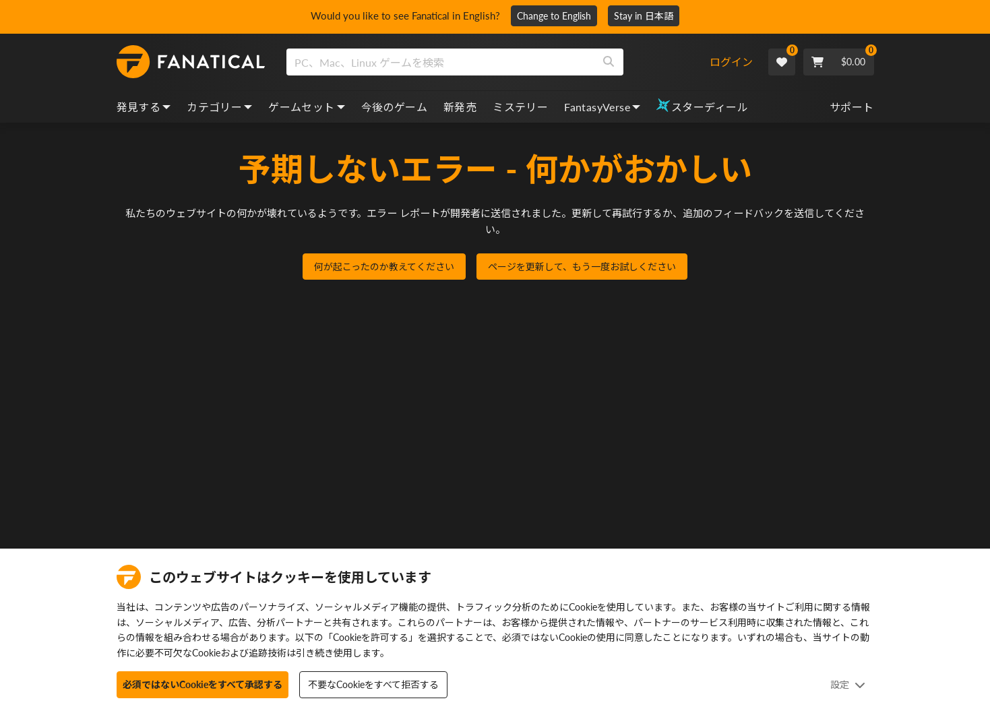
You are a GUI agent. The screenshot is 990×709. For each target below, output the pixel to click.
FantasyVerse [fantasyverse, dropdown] (602, 106)
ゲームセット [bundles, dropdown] (306, 106)
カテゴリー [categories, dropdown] (219, 106)
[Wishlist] (781, 62)
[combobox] (497, 62)
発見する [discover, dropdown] (144, 106)
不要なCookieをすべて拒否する (373, 684)
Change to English (559, 16)
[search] (440, 62)
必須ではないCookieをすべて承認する (202, 684)
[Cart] (838, 62)
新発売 (459, 106)
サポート (852, 106)
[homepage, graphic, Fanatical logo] (191, 62)
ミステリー (520, 106)
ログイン (731, 61)
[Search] (608, 62)
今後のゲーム (394, 106)
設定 (847, 684)
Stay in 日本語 (649, 16)
